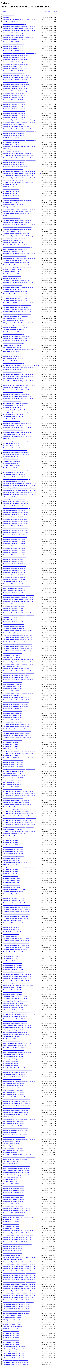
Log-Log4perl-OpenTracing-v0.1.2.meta (15, 996)
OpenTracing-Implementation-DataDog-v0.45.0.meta (18, 613)
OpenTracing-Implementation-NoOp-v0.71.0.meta (17, 981)
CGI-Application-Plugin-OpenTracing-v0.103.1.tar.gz (19, 175)
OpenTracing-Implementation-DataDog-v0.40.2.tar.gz (19, 153)
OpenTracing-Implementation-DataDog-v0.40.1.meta (18, 679)
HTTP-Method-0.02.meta (10, 1152)
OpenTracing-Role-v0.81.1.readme (13, 1201)
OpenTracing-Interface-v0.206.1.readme (15, 512)
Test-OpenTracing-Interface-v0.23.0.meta (16, 940)
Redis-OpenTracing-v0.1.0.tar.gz (13, 358)
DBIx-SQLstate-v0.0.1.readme (12, 1324)
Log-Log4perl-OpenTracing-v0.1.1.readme (15, 1362)
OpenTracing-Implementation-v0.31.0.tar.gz (16, 387)
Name (4, 11)
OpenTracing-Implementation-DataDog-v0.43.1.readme (19, 1275)
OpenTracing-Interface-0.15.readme (14, 548)
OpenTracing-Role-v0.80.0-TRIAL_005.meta (16, 706)
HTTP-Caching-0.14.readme (11, 1221)
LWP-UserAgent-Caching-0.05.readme (14, 1351)
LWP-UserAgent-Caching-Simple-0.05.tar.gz (16, 508)
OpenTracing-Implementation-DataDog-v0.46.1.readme (19, 1266)
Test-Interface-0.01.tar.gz (11, 468)
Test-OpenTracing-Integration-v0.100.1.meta (17, 836)
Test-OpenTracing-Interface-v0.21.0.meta (16, 945)
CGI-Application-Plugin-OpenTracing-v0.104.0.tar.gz (19, 155)
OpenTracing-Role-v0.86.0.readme (13, 1186)
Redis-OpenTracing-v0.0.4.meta (12, 784)
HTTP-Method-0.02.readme (10, 1063)
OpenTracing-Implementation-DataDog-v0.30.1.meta (18, 693)
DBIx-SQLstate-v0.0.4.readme (12, 1317)
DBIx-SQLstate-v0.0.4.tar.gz (12, 231)
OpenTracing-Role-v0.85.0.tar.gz (13, 42)
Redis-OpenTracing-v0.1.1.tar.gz (13, 363)
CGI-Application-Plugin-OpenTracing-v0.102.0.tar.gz (19, 323)
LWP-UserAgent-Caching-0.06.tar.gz (14, 434)
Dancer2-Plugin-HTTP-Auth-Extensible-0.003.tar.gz (19, 19)
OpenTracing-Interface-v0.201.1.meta (14, 577)
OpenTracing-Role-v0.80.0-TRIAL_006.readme (16, 1210)
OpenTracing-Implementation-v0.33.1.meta (16, 800)
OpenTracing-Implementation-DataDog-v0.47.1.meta (18, 595)
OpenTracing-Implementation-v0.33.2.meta (16, 894)
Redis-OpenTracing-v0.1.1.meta (12, 773)
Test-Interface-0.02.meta (11, 934)
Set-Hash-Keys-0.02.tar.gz (11, 445)
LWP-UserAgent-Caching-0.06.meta (13, 856)
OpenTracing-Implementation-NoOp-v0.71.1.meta (17, 978)
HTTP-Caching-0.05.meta (10, 840)
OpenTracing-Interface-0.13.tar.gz (14, 111)
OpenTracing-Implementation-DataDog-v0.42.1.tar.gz (19, 120)
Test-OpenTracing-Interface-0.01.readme (15, 918)
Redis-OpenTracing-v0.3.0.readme (13, 1083)
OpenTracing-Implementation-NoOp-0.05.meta (16, 1018)
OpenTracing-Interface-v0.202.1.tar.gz (15, 59)
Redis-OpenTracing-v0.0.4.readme (13, 1121)
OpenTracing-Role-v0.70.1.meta (12, 787)
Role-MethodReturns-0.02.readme (13, 851)
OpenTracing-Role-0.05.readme (12, 1250)
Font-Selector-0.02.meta (10, 958)
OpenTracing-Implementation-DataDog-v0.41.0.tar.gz (19, 140)
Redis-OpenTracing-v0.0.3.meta (12, 789)
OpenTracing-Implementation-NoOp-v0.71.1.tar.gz (18, 396)
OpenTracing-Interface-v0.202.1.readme (15, 526)
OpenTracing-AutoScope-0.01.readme (14, 1137)
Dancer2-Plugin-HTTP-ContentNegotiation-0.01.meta (19, 1155)
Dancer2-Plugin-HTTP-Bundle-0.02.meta (15, 1047)
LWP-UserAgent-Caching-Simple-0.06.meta (15, 862)
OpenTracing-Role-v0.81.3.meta (12, 713)
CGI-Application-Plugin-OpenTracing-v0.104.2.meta (19, 751)
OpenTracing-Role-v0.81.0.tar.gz (13, 73)
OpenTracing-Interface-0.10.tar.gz (14, 251)
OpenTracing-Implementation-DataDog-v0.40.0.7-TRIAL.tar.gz (22, 173)
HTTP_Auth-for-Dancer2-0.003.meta (13, 771)
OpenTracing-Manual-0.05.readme (13, 760)
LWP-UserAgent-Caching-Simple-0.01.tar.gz (16, 581)
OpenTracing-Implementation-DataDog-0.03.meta (17, 697)
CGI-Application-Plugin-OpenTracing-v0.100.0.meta (19, 831)
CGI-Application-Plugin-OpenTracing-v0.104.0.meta (19, 753)
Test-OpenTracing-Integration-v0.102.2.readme (17, 642)
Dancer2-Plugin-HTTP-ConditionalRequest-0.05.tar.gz (19, 282)
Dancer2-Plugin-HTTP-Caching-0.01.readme (16, 501)
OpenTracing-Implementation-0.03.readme (15, 1110)
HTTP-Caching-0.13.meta (10, 755)
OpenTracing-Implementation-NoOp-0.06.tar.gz (17, 432)
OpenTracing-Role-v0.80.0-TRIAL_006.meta (16, 704)
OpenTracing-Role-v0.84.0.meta (12, 695)
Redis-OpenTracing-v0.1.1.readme (13, 1092)
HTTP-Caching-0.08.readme (11, 1333)
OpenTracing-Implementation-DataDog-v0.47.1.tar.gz (19, 26)
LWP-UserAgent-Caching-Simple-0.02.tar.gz (16, 476)
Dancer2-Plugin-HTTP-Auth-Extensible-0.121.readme (19, 1257)
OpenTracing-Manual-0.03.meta (12, 989)
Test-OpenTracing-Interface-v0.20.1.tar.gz (16, 300)
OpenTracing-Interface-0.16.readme (14, 546)
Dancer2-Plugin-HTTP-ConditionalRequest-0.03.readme (19, 492)
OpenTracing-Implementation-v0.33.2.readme (16, 1099)
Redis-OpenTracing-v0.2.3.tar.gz (13, 320)
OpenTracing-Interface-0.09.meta (13, 1007)
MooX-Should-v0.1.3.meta (10, 619)
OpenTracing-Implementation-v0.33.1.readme (16, 1101)
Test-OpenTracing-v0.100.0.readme (13, 628)
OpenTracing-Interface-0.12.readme (14, 555)
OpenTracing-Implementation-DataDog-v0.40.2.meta (18, 677)
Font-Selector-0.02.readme (11, 954)
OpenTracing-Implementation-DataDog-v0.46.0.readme (19, 1268)
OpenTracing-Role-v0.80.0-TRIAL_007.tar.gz (16, 75)
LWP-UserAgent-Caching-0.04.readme (14, 1353)
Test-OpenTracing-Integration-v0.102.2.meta (17, 737)
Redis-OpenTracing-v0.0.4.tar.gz (13, 334)
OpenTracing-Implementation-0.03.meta (15, 1021)
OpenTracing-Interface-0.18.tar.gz (14, 104)
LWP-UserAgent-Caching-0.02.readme (14, 1358)
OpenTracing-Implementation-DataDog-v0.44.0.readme (19, 1273)
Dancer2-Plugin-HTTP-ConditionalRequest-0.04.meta (19, 1217)
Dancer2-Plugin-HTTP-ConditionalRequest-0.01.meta (19, 1157)
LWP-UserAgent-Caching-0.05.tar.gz (14, 510)
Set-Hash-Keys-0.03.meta (10, 1163)
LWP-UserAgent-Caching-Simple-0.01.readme (16, 1313)
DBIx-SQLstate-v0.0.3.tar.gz (12, 269)
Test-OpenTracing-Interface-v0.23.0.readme (16, 907)
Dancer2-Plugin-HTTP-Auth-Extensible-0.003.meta (18, 758)
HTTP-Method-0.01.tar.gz (10, 456)
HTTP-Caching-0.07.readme (11, 1335)
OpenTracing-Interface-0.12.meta (13, 923)
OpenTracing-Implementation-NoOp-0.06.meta (16, 1016)
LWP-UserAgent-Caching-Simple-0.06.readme (16, 1166)
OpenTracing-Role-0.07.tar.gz (12, 285)
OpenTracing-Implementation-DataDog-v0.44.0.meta (18, 615)
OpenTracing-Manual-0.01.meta (12, 994)
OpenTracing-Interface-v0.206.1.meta (14, 557)
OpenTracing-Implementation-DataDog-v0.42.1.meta (18, 664)
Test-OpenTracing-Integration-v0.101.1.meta (17, 807)
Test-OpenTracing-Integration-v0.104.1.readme (17, 630)
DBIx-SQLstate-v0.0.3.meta (11, 882)
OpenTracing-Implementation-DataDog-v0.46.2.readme (19, 1264)
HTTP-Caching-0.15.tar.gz (11, 137)
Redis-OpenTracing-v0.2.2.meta (12, 682)
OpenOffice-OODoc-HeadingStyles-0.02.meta (16, 1172)
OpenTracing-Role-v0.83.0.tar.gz (13, 48)
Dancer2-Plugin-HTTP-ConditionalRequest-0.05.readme (19, 488)
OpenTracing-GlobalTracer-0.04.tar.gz (15, 450)
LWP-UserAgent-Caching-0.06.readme (14, 1349)
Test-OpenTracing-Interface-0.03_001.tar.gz (17, 309)
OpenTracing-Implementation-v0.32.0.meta (16, 983)
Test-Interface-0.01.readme (11, 1041)
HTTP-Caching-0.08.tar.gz (11, 187)
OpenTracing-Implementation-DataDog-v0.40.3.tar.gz (19, 146)
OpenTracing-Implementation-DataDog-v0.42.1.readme (19, 1279)
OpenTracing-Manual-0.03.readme (13, 762)
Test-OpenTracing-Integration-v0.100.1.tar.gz (17, 280)
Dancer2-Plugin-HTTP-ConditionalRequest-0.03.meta (19, 1139)
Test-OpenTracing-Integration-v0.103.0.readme (17, 637)
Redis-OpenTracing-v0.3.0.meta (12, 666)
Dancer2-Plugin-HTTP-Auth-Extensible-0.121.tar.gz (19, 253)
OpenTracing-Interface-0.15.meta (13, 624)
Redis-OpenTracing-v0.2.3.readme (13, 1085)
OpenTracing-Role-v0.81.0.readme (13, 1204)
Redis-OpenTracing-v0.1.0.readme (13, 1094)
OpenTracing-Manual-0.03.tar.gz (13, 204)
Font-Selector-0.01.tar (10, 21)
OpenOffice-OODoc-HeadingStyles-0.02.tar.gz (17, 314)
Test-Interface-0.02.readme (11, 1039)
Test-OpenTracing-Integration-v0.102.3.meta (17, 733)
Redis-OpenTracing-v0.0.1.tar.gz (13, 378)
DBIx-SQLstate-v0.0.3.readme (12, 1320)
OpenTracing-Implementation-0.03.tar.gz (15, 441)
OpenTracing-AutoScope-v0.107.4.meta (14, 775)
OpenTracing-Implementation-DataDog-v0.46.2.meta (18, 597)
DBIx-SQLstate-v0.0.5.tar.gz (12, 207)
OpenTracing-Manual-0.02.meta (12, 992)
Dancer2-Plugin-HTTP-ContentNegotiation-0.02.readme (19, 483)
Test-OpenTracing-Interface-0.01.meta (15, 952)
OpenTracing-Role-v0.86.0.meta (12, 688)
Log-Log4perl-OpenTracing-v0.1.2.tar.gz (15, 403)
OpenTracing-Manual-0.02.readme (13, 764)
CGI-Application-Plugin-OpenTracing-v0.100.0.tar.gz (19, 349)
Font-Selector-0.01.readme (11, 956)
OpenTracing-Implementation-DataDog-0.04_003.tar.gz (19, 209)
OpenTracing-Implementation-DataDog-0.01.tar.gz (18, 287)
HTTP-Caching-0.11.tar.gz (11, 149)
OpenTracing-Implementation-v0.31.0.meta (16, 1012)
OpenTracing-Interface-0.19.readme (14, 539)
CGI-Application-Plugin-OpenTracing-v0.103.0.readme (19, 820)
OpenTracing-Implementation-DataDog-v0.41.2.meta (18, 668)
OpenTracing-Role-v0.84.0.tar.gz (13, 44)
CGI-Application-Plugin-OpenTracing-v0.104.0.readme (19, 813)
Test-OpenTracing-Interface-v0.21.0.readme (16, 911)
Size (55, 11)
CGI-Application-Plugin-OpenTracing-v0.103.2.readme (19, 816)
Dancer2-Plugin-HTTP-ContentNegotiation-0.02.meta (19, 1119)
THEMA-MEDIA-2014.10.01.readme (12, 1259)
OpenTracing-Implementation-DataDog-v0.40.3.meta (18, 675)
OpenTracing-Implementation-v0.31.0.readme (16, 1108)
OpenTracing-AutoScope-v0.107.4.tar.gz (15, 39)
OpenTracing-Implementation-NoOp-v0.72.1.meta (17, 976)
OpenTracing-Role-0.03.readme (12, 1255)
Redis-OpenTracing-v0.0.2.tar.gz (13, 347)
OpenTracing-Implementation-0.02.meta (15, 1023)
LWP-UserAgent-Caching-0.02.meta (13, 1059)
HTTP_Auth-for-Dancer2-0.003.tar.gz (14, 24)
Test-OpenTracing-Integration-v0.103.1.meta (17, 729)
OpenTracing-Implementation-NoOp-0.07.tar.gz (17, 423)
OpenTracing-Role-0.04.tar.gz (12, 356)
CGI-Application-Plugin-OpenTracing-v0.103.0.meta (19, 793)
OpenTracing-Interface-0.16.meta (13, 621)
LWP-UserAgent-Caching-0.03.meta (13, 1056)
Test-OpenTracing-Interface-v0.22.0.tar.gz (16, 294)
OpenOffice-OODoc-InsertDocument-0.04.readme (17, 1068)
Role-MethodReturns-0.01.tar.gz (13, 472)
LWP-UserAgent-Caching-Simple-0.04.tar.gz (16, 505)
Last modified (45, 11)
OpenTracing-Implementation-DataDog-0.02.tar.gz (18, 236)
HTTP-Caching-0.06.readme (11, 1337)
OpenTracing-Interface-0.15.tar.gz (14, 115)
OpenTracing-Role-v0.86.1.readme (13, 1184)
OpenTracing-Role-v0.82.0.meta (12, 711)
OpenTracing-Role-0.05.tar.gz (12, 354)
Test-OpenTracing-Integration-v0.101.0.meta (17, 809)
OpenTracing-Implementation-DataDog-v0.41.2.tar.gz (19, 126)
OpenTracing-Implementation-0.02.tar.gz (15, 452)
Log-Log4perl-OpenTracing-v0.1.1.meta (15, 998)
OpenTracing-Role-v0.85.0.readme (13, 1188)
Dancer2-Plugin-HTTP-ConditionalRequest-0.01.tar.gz (19, 376)
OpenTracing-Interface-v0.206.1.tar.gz (15, 95)
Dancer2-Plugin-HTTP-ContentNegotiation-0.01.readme (19, 485)
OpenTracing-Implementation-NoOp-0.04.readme (17, 1244)
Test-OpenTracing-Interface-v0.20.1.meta (16, 947)
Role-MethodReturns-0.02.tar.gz (13, 414)
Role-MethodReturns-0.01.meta (12, 967)
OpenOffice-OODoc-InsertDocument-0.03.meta (16, 588)
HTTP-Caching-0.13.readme (11, 1224)
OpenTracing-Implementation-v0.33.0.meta (16, 802)
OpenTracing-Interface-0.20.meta (13, 584)
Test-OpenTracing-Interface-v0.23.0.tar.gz (16, 291)
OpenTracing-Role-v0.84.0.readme (13, 1190)
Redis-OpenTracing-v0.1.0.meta (12, 782)
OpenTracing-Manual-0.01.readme (13, 766)
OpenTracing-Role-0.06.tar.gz (12, 278)
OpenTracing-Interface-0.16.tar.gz (14, 108)
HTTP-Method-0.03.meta (10, 936)
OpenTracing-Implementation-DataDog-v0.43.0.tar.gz (19, 122)
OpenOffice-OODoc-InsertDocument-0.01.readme (17, 1043)
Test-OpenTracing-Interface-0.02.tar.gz (15, 307)
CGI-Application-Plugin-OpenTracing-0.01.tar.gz (18, 374)
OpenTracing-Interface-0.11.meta (13, 969)
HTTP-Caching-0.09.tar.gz (11, 184)
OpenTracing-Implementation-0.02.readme (15, 1112)
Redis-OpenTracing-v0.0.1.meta (12, 829)
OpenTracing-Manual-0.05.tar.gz (13, 169)
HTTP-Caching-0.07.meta (10, 874)
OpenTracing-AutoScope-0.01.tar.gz (14, 447)
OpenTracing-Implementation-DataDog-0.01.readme (18, 1302)
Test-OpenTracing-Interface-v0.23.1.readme (16, 905)
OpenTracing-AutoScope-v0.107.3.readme (15, 1128)
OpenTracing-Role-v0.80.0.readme (13, 1206)
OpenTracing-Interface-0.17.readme (14, 543)
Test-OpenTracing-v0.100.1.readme (13, 626)
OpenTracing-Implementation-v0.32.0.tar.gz (16, 394)
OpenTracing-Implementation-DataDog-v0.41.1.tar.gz (19, 131)
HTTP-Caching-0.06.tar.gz (11, 191)
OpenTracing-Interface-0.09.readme (14, 900)
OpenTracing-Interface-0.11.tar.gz (14, 238)
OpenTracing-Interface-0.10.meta (13, 972)
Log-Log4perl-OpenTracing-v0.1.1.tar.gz (15, 410)
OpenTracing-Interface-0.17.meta (13, 606)
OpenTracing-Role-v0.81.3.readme (13, 1197)
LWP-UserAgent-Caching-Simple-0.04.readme (16, 1306)
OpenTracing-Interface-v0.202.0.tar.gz (15, 64)
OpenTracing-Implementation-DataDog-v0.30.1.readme (19, 1295)
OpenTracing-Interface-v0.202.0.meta (14, 572)
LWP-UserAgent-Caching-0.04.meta (13, 1054)
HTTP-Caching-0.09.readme (11, 1331)
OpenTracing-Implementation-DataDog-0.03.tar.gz (18, 222)
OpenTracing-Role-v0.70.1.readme (13, 1215)
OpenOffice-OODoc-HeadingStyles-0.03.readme (17, 1025)
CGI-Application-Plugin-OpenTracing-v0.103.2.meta (19, 769)
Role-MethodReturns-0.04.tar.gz (13, 392)
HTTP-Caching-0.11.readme (11, 1228)
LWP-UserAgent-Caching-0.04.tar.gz (14, 481)
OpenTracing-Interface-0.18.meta (13, 604)
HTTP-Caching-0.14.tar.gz (11, 142)
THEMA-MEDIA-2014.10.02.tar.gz (12, 352)
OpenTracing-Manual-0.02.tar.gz (13, 425)
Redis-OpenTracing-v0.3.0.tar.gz (13, 274)
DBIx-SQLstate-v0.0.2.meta (11, 885)
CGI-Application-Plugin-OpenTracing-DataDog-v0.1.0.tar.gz (21, 365)
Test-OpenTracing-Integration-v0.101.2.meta (17, 804)
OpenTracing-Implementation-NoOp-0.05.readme (17, 1242)
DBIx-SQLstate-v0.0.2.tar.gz (12, 271)
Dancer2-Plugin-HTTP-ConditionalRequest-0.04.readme (19, 490)
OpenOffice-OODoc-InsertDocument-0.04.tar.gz (17, 245)
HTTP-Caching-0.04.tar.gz (11, 193)
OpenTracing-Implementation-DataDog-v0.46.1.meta (18, 599)
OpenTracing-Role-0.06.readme (12, 1248)
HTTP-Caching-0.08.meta (10, 871)
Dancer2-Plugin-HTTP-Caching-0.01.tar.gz (16, 454)
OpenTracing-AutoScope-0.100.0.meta (14, 902)
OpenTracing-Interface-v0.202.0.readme (15, 528)
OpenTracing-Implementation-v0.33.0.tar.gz (16, 338)
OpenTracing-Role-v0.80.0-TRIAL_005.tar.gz (16, 84)
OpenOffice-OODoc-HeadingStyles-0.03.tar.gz (17, 311)
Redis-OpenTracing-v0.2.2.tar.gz (13, 318)
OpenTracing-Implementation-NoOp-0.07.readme (17, 1237)
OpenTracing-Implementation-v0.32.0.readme (16, 1105)
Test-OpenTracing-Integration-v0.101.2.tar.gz (17, 262)
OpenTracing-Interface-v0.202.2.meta (14, 568)
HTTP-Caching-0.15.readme (11, 1219)
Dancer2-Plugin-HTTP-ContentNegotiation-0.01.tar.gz (19, 385)
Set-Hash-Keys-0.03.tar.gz (11, 443)
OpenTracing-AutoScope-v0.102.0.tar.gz (15, 166)
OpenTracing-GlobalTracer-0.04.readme (15, 1005)
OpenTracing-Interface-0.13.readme (14, 552)
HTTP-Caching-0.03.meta (10, 865)
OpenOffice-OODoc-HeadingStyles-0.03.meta (16, 1170)
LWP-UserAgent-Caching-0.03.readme (14, 1355)
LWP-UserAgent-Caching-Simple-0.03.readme (16, 1308)
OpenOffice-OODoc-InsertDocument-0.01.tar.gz (17, 383)
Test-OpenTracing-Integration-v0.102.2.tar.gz (17, 200)
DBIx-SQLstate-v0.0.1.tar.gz (12, 276)
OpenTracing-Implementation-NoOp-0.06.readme (17, 1239)
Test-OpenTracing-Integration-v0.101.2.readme (17, 644)
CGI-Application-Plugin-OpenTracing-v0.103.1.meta (19, 791)
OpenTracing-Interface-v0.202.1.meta (14, 570)
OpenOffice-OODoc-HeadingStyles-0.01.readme (17, 1045)
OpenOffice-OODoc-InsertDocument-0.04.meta (16, 586)
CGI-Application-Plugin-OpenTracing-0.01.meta (17, 974)
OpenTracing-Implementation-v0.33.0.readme (16, 1103)
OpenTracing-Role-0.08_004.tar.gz (13, 133)
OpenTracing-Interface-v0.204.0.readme (15, 519)
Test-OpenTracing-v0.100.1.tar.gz (13, 325)
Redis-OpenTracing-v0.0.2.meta (12, 780)
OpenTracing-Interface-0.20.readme (14, 534)
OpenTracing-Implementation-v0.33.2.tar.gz (16, 340)
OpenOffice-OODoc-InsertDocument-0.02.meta (16, 590)
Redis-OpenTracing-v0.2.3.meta (12, 684)
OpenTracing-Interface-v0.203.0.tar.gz (15, 68)
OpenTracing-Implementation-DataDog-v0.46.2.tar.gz (19, 30)
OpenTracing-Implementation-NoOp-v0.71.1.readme (18, 1233)
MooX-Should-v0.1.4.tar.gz (11, 216)
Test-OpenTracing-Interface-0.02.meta (15, 949)
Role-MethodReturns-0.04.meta (12, 931)
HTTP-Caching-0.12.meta (10, 746)
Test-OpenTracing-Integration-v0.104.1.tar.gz (17, 213)
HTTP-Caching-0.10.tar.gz (11, 202)
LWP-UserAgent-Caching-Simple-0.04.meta (15, 1030)
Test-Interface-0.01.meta (11, 1161)
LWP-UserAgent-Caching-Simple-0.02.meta (15, 1032)
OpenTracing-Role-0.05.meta (11, 925)
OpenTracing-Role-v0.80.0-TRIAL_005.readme (16, 1213)
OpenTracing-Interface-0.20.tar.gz (14, 97)
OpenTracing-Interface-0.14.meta (13, 608)
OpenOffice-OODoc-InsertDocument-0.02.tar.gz (17, 249)
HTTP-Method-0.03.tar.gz (10, 463)
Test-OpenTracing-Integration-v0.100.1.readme (17, 650)
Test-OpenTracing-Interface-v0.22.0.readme (16, 909)
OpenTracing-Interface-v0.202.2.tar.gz (15, 57)
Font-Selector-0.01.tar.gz (11, 421)
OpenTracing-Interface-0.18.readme (14, 541)
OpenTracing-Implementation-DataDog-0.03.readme (18, 1297)
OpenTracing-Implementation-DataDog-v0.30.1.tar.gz (19, 211)
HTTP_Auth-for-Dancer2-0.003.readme (14, 256)
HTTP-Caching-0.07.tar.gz (11, 189)
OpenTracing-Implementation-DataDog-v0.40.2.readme (19, 1291)
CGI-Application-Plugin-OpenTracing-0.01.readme (18, 827)
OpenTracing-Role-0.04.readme (12, 1253)
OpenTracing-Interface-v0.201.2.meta (14, 575)
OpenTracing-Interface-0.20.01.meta (14, 579)
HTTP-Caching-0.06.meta (10, 876)
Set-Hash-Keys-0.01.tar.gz (11, 465)
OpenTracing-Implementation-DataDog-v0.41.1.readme (19, 1284)
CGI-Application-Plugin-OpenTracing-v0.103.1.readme (19, 818)
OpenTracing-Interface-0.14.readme (14, 550)
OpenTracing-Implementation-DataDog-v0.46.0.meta (18, 601)
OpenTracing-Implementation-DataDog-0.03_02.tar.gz (19, 224)
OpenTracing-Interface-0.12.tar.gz (14, 117)
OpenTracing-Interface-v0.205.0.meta (14, 561)
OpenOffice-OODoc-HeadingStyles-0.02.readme (17, 1027)
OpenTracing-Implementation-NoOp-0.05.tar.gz (17, 427)
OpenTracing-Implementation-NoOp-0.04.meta (16, 1072)
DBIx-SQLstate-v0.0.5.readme (12, 1315)
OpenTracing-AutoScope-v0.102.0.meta (14, 833)
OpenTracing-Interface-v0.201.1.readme (15, 532)
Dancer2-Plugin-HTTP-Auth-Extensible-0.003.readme (19, 258)
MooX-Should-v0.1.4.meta (10, 617)
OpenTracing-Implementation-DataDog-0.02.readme (18, 1300)
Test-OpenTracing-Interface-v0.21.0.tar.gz (16, 298)
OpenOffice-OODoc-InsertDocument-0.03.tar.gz (17, 247)
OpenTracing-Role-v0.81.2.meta (12, 715)
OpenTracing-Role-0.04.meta (11, 927)
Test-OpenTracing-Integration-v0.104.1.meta (17, 724)
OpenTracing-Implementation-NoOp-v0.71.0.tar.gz (18, 398)
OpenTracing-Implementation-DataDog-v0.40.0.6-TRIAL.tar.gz (22, 178)
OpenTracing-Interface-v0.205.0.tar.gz (15, 71)
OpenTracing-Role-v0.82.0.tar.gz (13, 50)
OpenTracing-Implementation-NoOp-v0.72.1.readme (18, 1230)
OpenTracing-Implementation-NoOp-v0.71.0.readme (18, 1235)
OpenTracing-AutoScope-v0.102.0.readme (15, 1130)
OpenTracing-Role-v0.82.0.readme (13, 1195)
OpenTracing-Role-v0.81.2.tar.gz (13, 62)
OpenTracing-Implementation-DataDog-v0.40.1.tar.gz (19, 158)
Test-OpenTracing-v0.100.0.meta (13, 891)
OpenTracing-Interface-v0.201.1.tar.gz (15, 91)
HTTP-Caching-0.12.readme (11, 1226)
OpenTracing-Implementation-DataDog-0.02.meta (17, 700)
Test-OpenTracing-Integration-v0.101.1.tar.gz (17, 265)
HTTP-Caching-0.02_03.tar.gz (12, 289)
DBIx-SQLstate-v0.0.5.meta (11, 878)
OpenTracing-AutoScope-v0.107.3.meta (14, 778)
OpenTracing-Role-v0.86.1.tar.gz (13, 33)
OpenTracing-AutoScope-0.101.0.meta (14, 889)
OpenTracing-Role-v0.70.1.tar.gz (13, 240)
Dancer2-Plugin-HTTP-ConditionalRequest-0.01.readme (19, 494)
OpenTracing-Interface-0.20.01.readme (15, 537)
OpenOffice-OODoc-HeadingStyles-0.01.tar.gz (17, 305)
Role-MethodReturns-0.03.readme (13, 849)
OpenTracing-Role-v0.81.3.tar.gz (13, 46)
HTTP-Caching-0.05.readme (11, 1340)
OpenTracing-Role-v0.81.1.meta (12, 717)
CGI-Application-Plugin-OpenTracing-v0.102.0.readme (19, 822)
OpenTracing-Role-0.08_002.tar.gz (13, 162)
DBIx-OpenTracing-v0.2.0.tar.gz (13, 180)
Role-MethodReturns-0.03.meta (12, 963)
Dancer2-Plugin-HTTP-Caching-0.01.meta (15, 1159)
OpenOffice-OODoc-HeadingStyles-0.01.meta (16, 1175)
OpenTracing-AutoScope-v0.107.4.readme (15, 1126)
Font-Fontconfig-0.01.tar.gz (12, 345)
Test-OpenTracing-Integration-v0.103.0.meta (17, 731)
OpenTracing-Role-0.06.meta (11, 860)
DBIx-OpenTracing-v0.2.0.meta (12, 740)
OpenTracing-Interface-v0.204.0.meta (14, 563)
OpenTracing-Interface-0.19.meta (13, 592)
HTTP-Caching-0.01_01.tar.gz (12, 401)
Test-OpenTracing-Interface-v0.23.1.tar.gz (16, 260)
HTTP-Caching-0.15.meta (10, 742)
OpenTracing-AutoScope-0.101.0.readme (15, 1132)
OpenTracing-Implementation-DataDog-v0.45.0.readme (19, 1271)
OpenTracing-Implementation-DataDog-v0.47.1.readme (19, 1262)
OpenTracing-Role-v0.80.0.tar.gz (13, 93)
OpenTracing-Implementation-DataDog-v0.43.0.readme (19, 1277)
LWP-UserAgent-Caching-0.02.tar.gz (14, 499)
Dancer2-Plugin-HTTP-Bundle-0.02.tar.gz (15, 470)
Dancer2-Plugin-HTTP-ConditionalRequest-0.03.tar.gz (19, 367)
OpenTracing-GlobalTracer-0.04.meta (14, 1097)
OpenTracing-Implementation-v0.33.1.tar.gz (16, 336)
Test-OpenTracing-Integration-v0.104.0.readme (17, 633)
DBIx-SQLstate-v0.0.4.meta (11, 880)
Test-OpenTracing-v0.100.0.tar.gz (13, 329)
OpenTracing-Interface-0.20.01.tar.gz (15, 88)
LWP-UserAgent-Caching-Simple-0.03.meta (15, 1076)
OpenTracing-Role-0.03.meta (11, 929)
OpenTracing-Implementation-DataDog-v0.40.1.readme (19, 1293)
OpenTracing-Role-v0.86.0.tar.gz (13, 35)
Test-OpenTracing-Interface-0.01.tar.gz (15, 316)
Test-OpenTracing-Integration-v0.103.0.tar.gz (17, 229)
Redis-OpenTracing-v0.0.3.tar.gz (13, 343)
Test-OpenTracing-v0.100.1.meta (13, 845)
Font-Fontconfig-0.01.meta (11, 1036)
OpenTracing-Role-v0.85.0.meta (12, 691)
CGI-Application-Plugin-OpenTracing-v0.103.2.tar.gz (19, 171)
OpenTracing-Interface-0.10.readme (14, 898)
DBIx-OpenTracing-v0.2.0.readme (13, 1003)
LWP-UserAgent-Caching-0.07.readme (14, 1346)
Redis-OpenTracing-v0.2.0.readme (13, 1090)
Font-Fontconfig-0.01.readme (12, 1079)
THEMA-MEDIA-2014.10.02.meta (12, 1177)
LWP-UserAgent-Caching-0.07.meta (13, 853)
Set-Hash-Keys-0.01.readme (11, 1146)
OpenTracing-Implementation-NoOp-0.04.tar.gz (17, 436)
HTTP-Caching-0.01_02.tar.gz (12, 407)
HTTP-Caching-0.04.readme (11, 1342)
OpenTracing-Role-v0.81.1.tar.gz (13, 66)
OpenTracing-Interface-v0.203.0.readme (15, 521)
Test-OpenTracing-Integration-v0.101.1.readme (17, 646)
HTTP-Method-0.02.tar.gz (10, 459)
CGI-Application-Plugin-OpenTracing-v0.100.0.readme (19, 824)
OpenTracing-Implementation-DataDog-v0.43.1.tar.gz (19, 129)
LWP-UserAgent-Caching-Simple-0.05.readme (16, 1304)
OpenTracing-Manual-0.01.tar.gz (13, 430)
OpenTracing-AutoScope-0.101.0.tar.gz (15, 296)
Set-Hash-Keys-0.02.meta (10, 1179)
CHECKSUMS (6, 17)
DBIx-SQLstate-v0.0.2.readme (12, 1322)
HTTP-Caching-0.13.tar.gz (11, 144)
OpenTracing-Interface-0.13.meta (13, 610)
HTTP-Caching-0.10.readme (11, 1329)
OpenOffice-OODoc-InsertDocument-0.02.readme (17, 1052)
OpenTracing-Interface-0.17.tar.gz (14, 106)
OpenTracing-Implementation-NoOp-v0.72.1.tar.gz (18, 389)
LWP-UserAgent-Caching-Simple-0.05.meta (15, 1074)
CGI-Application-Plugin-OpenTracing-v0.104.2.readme (19, 811)
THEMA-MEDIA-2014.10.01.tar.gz (12, 372)
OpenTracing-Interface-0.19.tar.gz (14, 102)
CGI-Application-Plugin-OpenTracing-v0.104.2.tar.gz (19, 160)
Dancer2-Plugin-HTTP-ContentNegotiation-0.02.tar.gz (19, 381)
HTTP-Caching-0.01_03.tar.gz (12, 439)
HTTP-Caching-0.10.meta (10, 838)
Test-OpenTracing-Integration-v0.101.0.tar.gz (17, 267)
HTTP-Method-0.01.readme (10, 1065)
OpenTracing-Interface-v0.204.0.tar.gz (15, 55)
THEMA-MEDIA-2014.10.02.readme (12, 1326)
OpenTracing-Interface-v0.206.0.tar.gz (15, 100)
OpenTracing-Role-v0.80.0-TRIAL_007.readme (16, 1208)
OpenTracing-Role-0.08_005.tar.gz (13, 124)
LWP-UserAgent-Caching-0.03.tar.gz (14, 497)
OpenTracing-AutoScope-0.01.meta (13, 1050)
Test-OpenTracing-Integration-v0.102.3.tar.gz (17, 233)
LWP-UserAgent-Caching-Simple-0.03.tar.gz (16, 479)
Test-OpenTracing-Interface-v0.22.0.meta (16, 943)
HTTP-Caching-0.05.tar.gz (11, 195)
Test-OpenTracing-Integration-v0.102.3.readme (17, 639)
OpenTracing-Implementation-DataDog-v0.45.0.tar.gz (19, 53)
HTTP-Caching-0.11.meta (10, 749)
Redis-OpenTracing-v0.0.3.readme (13, 1123)
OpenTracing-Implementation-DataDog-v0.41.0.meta (18, 673)
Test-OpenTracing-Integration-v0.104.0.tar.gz (17, 220)
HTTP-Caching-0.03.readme (11, 1344)
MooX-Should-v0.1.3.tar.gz (11, 218)
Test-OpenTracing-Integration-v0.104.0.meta (17, 726)
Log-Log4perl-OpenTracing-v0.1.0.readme (15, 1364)
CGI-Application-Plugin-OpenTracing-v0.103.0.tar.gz (19, 182)
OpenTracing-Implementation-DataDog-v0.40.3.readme (19, 1288)
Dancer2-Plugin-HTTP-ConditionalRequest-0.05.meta (19, 1081)
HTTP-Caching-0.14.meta (10, 744)
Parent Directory (8, 15)
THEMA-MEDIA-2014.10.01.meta (12, 920)
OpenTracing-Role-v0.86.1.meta (12, 653)
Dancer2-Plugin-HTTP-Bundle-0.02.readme (15, 503)
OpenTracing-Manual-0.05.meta (12, 987)
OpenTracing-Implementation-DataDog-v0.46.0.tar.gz (19, 37)
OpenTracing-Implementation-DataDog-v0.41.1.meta (18, 671)
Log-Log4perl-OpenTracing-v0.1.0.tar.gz (15, 412)
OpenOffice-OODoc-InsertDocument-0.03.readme (17, 1070)
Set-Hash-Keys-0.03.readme (11, 1141)
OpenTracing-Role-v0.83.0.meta (12, 708)
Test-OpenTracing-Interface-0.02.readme (15, 916)
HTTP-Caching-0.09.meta (10, 869)
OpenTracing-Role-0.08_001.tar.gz (13, 164)
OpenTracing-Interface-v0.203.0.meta (14, 566)
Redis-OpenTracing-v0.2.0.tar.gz (13, 332)
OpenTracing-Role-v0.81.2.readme (13, 1199)
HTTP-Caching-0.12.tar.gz (11, 151)
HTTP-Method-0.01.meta (10, 1117)
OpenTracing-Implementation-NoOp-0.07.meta (16, 1034)
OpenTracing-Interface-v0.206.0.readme (15, 514)
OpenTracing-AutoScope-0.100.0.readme (15, 1134)
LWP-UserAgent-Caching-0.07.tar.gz (14, 416)
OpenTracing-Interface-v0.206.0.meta (14, 559)
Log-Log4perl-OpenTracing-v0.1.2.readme (15, 1360)
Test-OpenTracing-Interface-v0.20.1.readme (16, 914)
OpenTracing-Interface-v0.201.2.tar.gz (15, 86)
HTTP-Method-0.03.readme (10, 1061)
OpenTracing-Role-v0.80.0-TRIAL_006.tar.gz (16, 79)
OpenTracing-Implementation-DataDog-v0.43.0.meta (18, 662)
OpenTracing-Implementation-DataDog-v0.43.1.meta (18, 659)
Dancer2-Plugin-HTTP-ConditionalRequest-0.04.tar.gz (19, 303)
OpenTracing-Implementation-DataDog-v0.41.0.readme (19, 1286)
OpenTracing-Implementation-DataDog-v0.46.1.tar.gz (19, 28)
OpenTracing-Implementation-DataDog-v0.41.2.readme (19, 1282)
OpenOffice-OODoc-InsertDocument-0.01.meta (16, 1168)
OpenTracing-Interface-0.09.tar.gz (14, 242)
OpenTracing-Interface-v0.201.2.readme (15, 530)
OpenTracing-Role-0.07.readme (12, 1246)
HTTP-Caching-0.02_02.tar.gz (12, 369)
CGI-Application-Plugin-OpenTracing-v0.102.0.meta (19, 795)
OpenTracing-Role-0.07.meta (11, 858)
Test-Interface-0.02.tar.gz (11, 461)
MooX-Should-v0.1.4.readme (11, 655)
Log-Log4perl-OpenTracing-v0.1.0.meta (15, 1001)
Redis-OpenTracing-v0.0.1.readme (13, 1150)
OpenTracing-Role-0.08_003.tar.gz (13, 135)
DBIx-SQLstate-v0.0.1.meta (11, 887)
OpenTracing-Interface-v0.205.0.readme (15, 517)
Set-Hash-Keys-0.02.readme (11, 1143)
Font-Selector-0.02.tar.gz (11, 418)
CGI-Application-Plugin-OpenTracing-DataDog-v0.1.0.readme (21, 1014)
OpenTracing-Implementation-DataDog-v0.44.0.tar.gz (19, 77)
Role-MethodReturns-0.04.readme (13, 847)
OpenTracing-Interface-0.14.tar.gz (14, 113)
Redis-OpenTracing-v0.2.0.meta (12, 686)
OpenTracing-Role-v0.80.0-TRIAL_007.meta (16, 702)
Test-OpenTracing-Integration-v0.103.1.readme (17, 635)
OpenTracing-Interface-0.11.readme (14, 896)
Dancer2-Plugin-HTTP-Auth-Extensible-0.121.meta (18, 985)
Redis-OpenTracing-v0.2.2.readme (13, 1088)
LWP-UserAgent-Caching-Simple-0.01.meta (15, 1114)
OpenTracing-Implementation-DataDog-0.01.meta (17, 735)
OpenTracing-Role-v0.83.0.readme (13, 1192)
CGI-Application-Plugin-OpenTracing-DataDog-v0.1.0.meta (21, 867)
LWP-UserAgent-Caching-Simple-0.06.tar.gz (16, 474)
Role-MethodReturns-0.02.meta (12, 965)
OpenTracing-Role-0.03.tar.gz (12, 361)
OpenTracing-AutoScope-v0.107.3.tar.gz (15, 82)
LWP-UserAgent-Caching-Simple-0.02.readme (16, 1311)
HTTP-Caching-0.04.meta (10, 842)
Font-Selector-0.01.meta (10, 960)
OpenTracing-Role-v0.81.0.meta (12, 720)
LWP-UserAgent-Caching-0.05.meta (13, 1010)
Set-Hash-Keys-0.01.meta (10, 1181)
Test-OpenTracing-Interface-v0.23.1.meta (16, 938)
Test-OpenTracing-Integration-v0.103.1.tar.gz (17, 227)
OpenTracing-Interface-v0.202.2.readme (15, 523)
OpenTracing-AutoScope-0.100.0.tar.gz (15, 327)
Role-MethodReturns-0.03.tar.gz (13, 405)
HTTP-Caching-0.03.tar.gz (11, 198)
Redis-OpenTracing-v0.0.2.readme (13, 1148)
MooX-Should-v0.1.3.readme (11, 657)
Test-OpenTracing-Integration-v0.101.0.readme (17, 648)
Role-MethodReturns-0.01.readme (13, 798)
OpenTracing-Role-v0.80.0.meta (12, 722)
